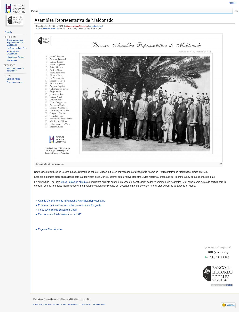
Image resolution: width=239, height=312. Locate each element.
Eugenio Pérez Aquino (50, 229)
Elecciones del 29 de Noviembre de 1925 (59, 214)
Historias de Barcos (15, 57)
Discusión (83, 26)
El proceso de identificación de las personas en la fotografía (69, 205)
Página (34, 11)
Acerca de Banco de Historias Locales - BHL (72, 304)
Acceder (232, 3)
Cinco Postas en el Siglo (74, 182)
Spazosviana (72, 26)
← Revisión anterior (49, 28)
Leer (236, 11)
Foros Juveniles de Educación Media (57, 209)
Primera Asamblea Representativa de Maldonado (15, 42)
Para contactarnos (15, 82)
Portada (8, 32)
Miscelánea (12, 60)
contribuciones (95, 26)
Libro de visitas (13, 79)
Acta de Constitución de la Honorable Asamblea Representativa (71, 200)
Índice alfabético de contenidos (15, 69)
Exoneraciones (99, 304)
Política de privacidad (42, 304)
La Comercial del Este (17, 48)
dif (38, 28)
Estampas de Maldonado (13, 52)
